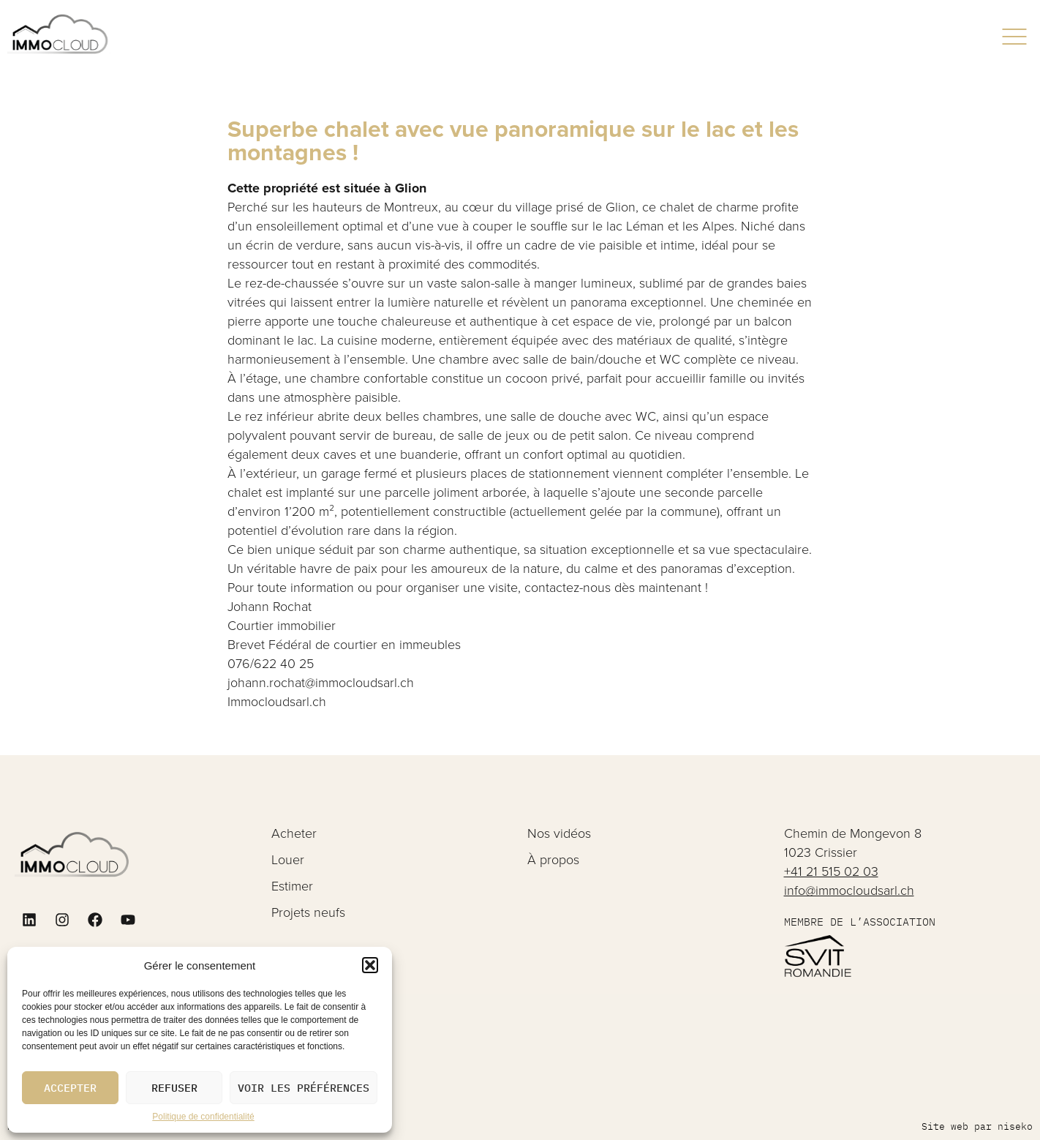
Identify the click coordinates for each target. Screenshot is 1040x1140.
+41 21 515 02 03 (831, 871)
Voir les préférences (303, 1088)
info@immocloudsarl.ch (849, 890)
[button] (370, 965)
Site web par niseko (977, 1126)
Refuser (174, 1088)
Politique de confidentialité (203, 1116)
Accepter (70, 1088)
